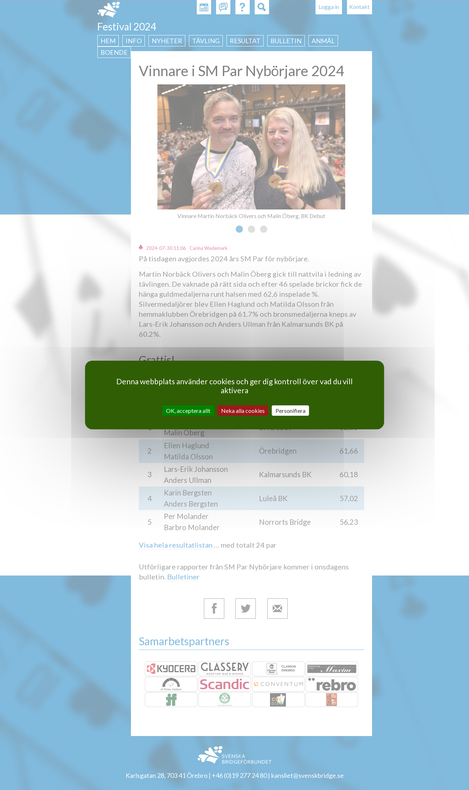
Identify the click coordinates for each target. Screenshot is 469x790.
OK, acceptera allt (188, 410)
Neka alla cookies (243, 410)
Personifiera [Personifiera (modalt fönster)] (290, 410)
